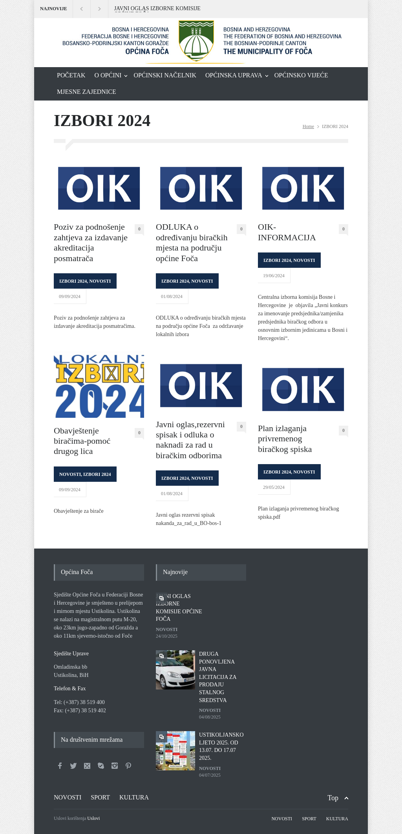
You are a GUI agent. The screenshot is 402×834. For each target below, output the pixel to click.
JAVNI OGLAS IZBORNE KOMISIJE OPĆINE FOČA (157, 9)
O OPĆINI (108, 75)
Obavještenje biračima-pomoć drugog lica (82, 441)
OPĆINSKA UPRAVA (233, 75)
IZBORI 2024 (73, 281)
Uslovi (93, 818)
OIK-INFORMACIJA (287, 232)
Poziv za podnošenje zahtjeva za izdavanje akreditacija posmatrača (91, 242)
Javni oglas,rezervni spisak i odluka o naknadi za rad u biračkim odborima (190, 439)
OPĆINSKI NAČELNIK (164, 75)
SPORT (100, 797)
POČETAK (71, 75)
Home (308, 126)
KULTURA (134, 797)
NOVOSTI (100, 281)
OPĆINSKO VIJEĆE (301, 75)
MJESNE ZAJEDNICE (86, 91)
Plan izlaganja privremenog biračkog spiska (285, 438)
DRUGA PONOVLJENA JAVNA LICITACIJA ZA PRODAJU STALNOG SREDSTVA (217, 677)
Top (332, 798)
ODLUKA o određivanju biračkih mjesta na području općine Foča (192, 242)
